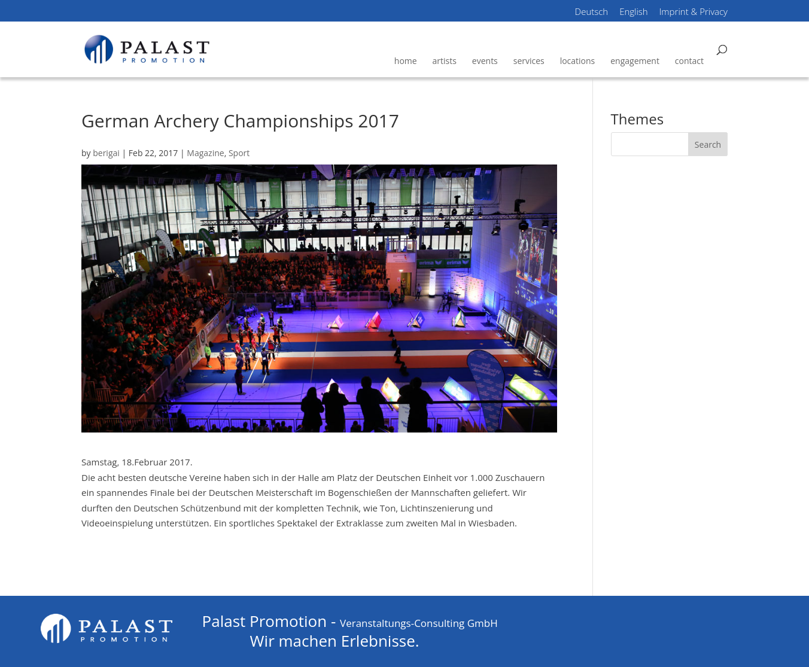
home (405, 60)
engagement (634, 60)
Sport (239, 153)
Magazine (205, 153)
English (633, 12)
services (529, 60)
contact (689, 60)
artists (445, 60)
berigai (106, 153)
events (485, 60)
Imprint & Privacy (693, 12)
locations (577, 60)
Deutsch (592, 12)
